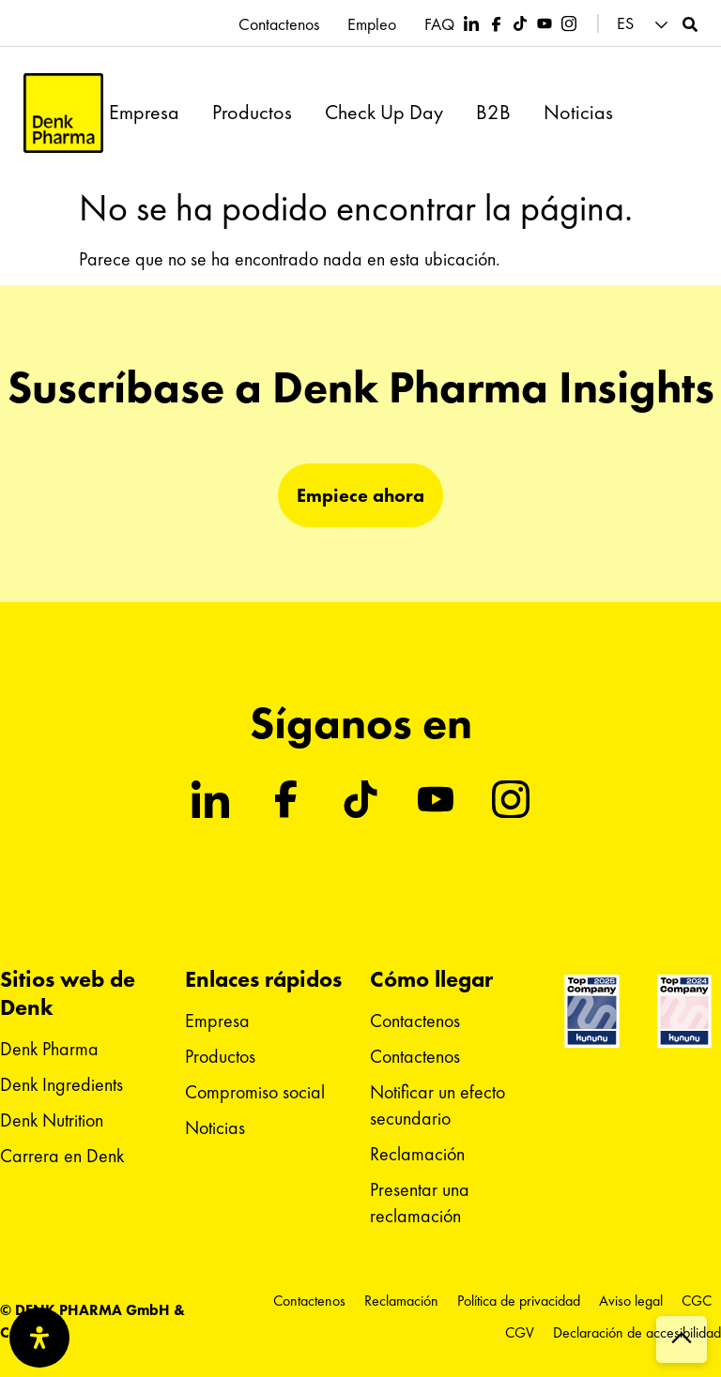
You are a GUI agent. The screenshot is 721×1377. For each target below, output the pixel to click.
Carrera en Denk (62, 1155)
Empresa (144, 112)
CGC (697, 1300)
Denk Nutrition (51, 1120)
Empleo (371, 24)
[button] (645, 24)
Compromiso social (255, 1092)
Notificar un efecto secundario (437, 1105)
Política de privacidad (518, 1300)
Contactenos (278, 24)
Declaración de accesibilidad (637, 1332)
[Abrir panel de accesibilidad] (39, 1338)
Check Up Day (384, 112)
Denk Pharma (49, 1048)
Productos (252, 112)
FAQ (439, 24)
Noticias (578, 112)
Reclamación (417, 1153)
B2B (493, 112)
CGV (519, 1332)
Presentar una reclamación (419, 1202)
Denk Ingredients (61, 1084)
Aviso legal (631, 1300)
